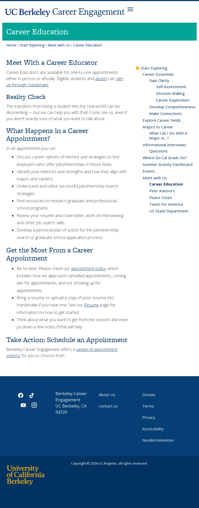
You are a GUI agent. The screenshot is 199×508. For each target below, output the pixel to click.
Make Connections (165, 113)
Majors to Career (158, 126)
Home (11, 45)
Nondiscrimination (158, 440)
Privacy (148, 417)
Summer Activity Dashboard (168, 164)
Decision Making (170, 93)
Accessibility (153, 428)
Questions (158, 150)
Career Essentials (158, 74)
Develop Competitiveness (172, 106)
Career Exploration (172, 100)
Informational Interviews (164, 144)
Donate (148, 394)
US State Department (168, 210)
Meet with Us (59, 45)
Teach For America (166, 204)
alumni (101, 78)
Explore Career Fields (162, 120)
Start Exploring (32, 45)
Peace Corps (160, 197)
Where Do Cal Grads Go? (165, 157)
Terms (148, 406)
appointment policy (88, 268)
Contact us (108, 406)
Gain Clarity (159, 80)
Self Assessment (171, 86)
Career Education (166, 184)
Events (149, 171)
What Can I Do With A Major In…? (168, 135)
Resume (91, 305)
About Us (107, 394)
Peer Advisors (162, 190)
